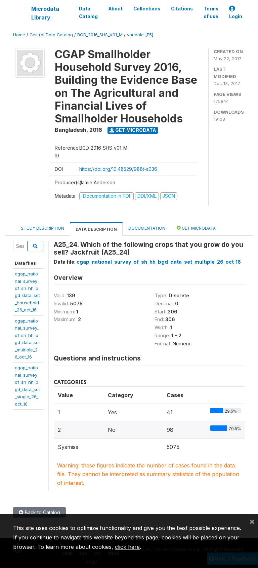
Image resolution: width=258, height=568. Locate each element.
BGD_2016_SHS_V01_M (100, 34)
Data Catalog (88, 12)
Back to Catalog (39, 512)
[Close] (252, 521)
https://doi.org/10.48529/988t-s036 (118, 169)
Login (235, 12)
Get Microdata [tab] (196, 228)
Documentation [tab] (146, 228)
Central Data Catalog (51, 34)
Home (19, 34)
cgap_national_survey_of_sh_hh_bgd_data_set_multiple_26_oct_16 (159, 262)
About (116, 8)
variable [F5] (140, 34)
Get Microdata (133, 130)
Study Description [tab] (42, 228)
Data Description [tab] (96, 229)
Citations (182, 8)
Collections (146, 8)
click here (127, 546)
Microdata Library (45, 13)
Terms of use (211, 12)
